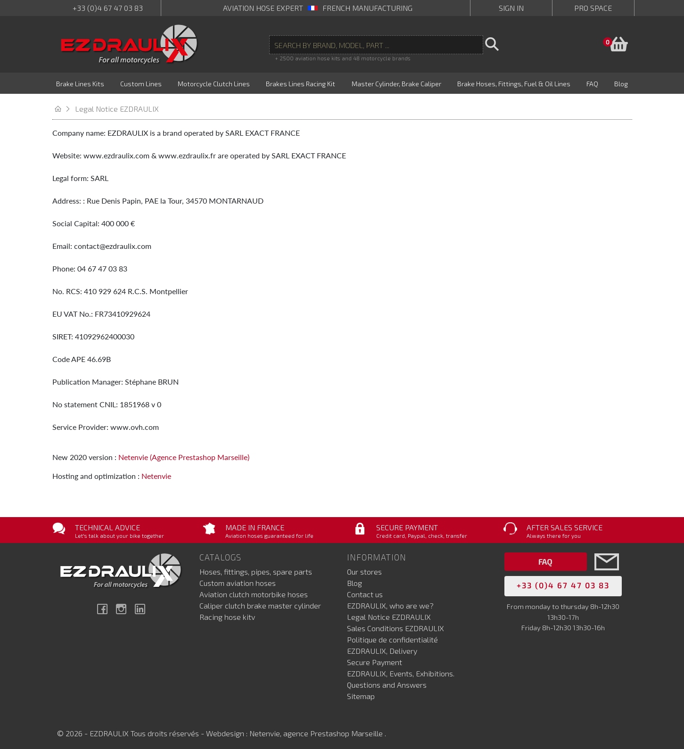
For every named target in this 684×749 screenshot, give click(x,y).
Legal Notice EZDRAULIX (389, 612)
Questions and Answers (387, 680)
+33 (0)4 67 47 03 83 (108, 7)
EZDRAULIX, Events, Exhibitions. (400, 669)
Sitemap (361, 691)
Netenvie (156, 471)
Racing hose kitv (227, 612)
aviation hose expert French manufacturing (317, 7)
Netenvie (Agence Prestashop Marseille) (183, 452)
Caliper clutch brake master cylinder (260, 601)
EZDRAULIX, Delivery (382, 646)
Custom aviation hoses (237, 578)
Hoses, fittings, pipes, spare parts (255, 567)
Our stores (364, 567)
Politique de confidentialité (392, 635)
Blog (354, 578)
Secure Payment (374, 657)
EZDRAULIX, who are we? (390, 601)
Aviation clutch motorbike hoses (253, 589)
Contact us (365, 589)
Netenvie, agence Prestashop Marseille (317, 728)
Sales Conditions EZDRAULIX (395, 623)
